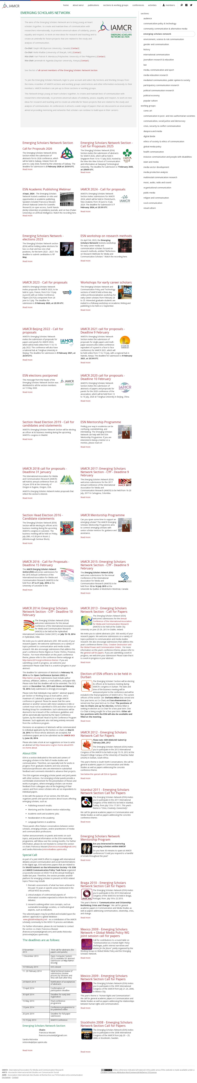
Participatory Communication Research (161, 85)
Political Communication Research (159, 90)
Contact (75, 48)
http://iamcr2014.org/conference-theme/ (40, 660)
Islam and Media (151, 161)
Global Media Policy (152, 146)
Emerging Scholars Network (157, 33)
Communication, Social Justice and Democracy (164, 120)
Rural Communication (153, 202)
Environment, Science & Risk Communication (164, 39)
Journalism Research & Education (159, 59)
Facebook (187, 5)
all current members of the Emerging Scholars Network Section (67, 70)
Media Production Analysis (156, 172)
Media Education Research (156, 75)
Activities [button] (152, 5)
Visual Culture (150, 208)
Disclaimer (6, 1077)
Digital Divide (149, 136)
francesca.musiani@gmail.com (62, 846)
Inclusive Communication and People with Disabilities (168, 156)
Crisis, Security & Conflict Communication (162, 126)
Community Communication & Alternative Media (165, 28)
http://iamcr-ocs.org (31, 678)
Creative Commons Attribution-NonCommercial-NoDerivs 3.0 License (129, 1072)
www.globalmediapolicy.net (35, 919)
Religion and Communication (156, 197)
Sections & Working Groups (115, 5)
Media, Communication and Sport (159, 69)
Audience (148, 18)
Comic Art (148, 110)
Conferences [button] (138, 5)
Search (183, 5)
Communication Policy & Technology (160, 23)
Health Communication (154, 151)
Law (145, 64)
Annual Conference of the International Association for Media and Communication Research (112, 621)
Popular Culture (151, 100)
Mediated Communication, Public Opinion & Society (167, 80)
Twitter (192, 5)
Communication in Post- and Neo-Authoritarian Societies (169, 115)
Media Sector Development (156, 167)
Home (66, 5)
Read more (27, 169)
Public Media (149, 192)
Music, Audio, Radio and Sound (157, 182)
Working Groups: (148, 105)
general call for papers (94, 652)
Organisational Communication (157, 187)
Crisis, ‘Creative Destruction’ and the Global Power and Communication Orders (106, 646)
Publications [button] (93, 5)
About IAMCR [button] (78, 5)
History (147, 49)
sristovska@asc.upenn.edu (54, 849)
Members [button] (170, 5)
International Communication (157, 54)
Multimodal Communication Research (160, 177)
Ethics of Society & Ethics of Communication (164, 141)
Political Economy (152, 95)
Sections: (145, 13)
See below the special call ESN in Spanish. (99, 774)
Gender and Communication (156, 44)
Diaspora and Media (153, 131)
